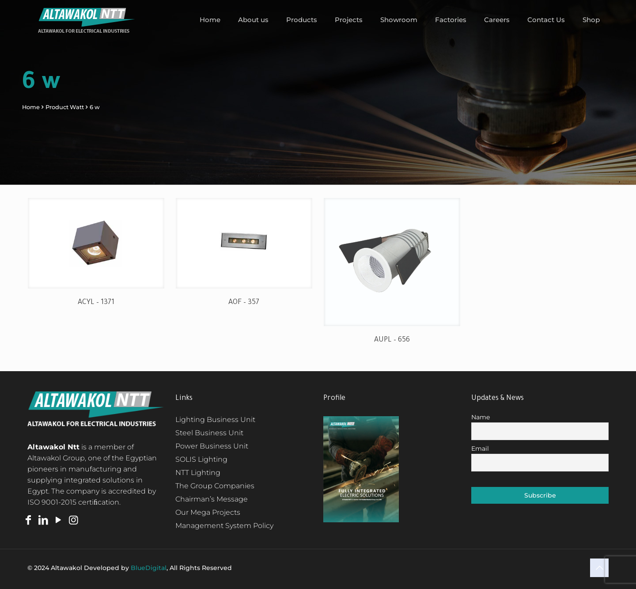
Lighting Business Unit (215, 419)
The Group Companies (214, 486)
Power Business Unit (211, 446)
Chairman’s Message (211, 499)
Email (480, 448)
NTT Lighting (197, 472)
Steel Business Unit (209, 433)
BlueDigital (149, 568)
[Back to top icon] (599, 568)
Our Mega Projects (207, 512)
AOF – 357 (243, 303)
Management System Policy (224, 525)
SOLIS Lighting (201, 459)
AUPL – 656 (392, 340)
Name (480, 417)
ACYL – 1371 (96, 303)
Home (31, 107)
